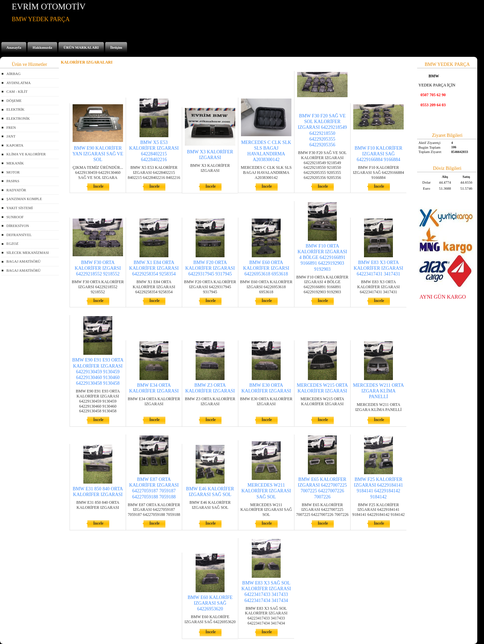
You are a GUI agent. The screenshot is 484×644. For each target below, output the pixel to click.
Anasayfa (13, 47)
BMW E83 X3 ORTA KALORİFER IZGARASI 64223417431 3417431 (378, 268)
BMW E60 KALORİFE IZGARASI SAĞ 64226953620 (210, 603)
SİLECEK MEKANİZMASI (27, 253)
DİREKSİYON (17, 226)
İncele (98, 186)
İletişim (116, 47)
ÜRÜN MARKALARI (81, 47)
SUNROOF (15, 217)
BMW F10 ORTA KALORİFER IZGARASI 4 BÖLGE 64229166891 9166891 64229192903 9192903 (322, 257)
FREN (11, 127)
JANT (10, 136)
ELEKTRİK (15, 109)
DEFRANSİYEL (19, 235)
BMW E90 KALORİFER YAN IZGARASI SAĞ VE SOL (97, 154)
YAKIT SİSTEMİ (19, 208)
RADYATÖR (16, 190)
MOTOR (13, 172)
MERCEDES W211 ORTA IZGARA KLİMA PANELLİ (378, 391)
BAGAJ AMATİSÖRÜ (23, 261)
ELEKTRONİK (18, 118)
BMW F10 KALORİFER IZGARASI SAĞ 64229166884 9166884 (378, 154)
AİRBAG (13, 74)
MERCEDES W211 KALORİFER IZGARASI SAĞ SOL (266, 491)
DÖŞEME (14, 101)
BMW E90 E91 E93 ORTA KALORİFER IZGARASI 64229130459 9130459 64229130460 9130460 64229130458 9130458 (98, 371)
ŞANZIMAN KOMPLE (24, 199)
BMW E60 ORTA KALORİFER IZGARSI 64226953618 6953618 (266, 268)
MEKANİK (15, 163)
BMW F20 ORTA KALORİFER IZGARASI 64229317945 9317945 (210, 268)
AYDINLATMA (18, 83)
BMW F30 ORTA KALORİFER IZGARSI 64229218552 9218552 (98, 268)
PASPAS (12, 181)
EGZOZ (12, 243)
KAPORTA (14, 145)
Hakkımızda (42, 47)
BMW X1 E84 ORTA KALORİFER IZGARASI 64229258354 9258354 (153, 268)
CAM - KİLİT (17, 91)
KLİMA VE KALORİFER (26, 154)
